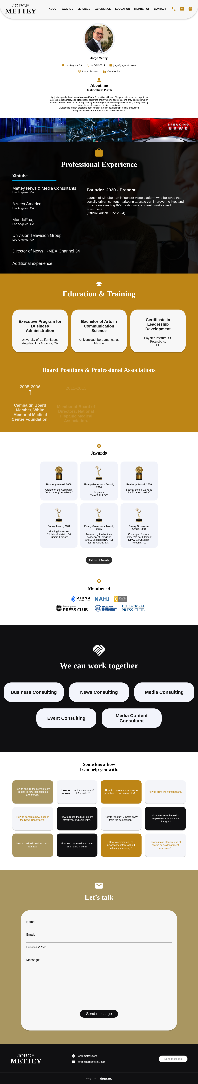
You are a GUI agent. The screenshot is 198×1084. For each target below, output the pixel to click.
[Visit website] (190, 9)
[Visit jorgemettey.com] (88, 71)
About (53, 9)
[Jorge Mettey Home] (20, 9)
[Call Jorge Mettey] (173, 9)
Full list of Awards (99, 560)
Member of (142, 9)
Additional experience (32, 263)
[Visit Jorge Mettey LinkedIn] (111, 71)
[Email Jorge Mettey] (182, 9)
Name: (99, 924)
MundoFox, (40, 221)
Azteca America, (40, 206)
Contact (160, 9)
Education (122, 9)
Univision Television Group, (40, 237)
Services (83, 9)
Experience (103, 9)
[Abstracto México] (106, 1079)
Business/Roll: (99, 949)
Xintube (20, 176)
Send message (173, 1058)
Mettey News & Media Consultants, (40, 190)
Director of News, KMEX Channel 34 (40, 251)
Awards (67, 9)
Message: (99, 982)
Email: (99, 937)
